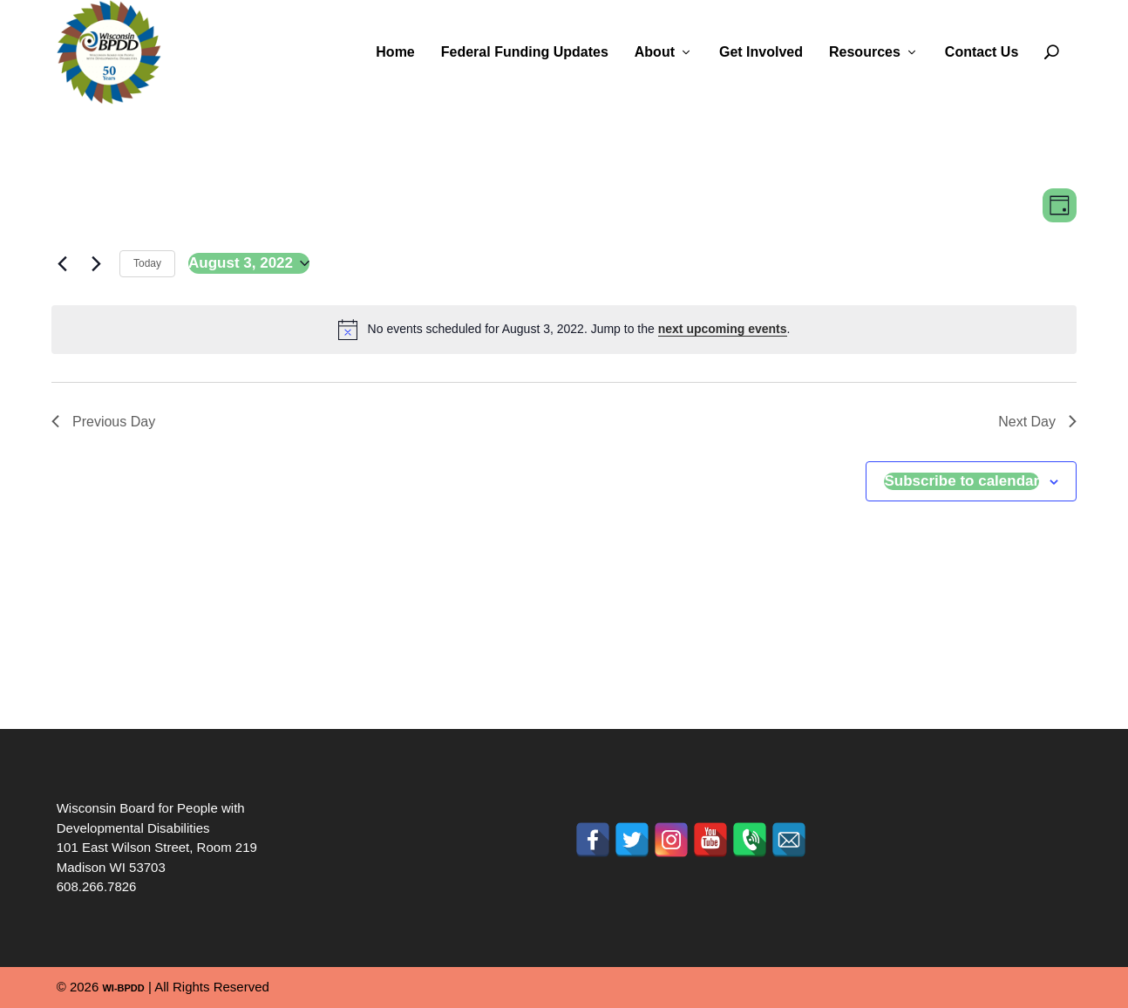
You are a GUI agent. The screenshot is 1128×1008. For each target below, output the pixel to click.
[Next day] (95, 263)
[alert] (564, 329)
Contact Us (981, 52)
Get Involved (761, 52)
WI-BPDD (123, 988)
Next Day (1037, 421)
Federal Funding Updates (524, 52)
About (655, 52)
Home (395, 52)
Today (147, 263)
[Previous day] (61, 263)
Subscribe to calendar (961, 481)
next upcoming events (722, 329)
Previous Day (103, 421)
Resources (864, 52)
